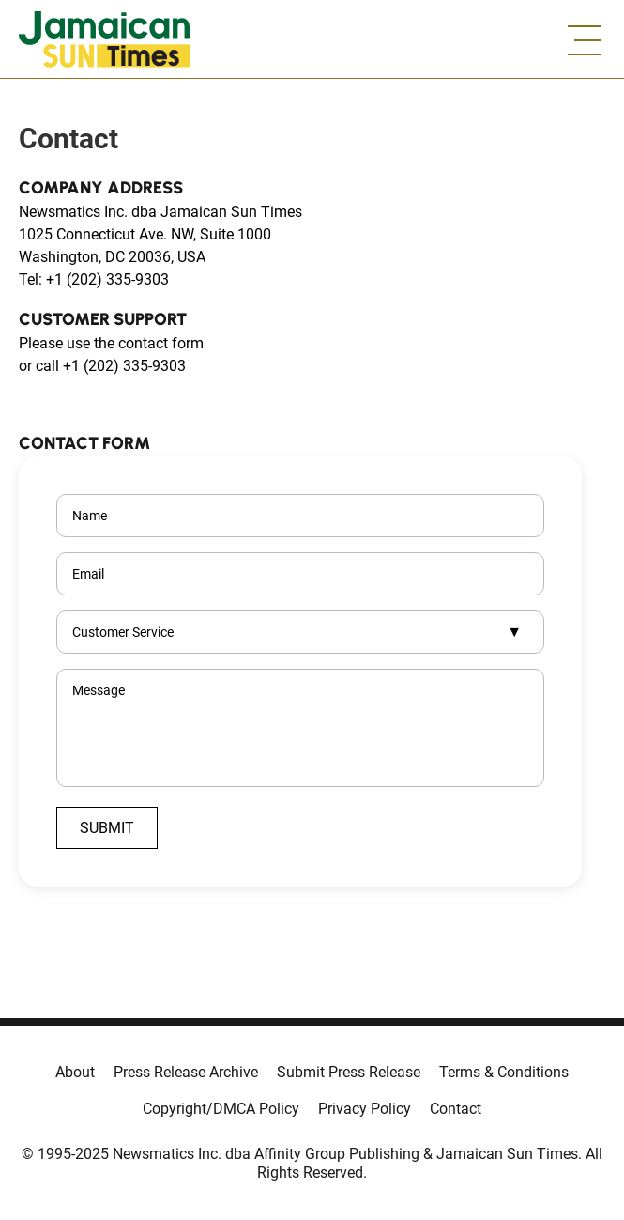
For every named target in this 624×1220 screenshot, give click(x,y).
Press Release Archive (186, 1072)
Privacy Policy (364, 1109)
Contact (455, 1109)
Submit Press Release (348, 1072)
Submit (107, 828)
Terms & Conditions (504, 1072)
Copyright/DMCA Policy (221, 1109)
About (75, 1072)
